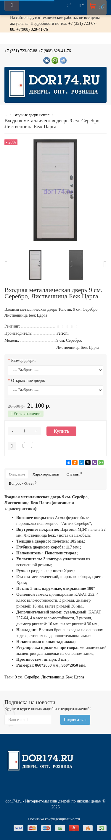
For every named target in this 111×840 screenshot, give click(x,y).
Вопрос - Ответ (22, 483)
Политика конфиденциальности (54, 819)
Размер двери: (23, 360)
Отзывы (74, 473)
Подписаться (75, 719)
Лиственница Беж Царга (62, 677)
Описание (17, 474)
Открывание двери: (28, 380)
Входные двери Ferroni (31, 115)
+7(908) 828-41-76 (32, 29)
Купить (61, 431)
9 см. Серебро (27, 677)
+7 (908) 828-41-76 (54, 51)
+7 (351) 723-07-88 (20, 51)
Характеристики (46, 474)
